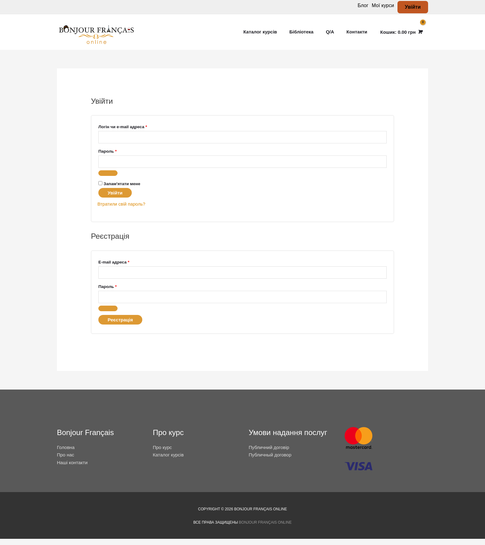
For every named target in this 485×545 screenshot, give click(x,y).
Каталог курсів (168, 461)
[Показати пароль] (108, 178)
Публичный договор (270, 461)
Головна (66, 453)
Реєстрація (120, 326)
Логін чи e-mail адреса (135, 130)
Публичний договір (269, 453)
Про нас (65, 461)
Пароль (120, 155)
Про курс (162, 453)
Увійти (115, 198)
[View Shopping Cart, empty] (401, 34)
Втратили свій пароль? (121, 209)
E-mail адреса (126, 266)
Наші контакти (72, 468)
